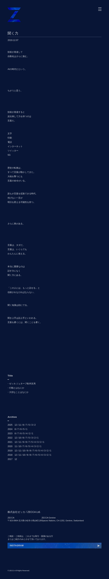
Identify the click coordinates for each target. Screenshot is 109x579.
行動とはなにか (16, 388)
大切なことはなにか (19, 392)
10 (20, 438)
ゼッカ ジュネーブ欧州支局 (22, 383)
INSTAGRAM (17, 545)
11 (20, 425)
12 (16, 425)
